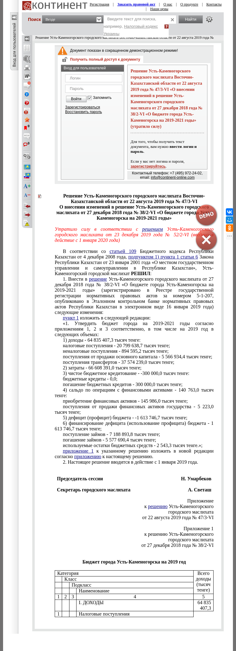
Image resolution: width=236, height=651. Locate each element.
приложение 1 (78, 451)
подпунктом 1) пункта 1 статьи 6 (163, 256)
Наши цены (159, 9)
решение (98, 279)
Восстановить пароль (83, 112)
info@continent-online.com (173, 177)
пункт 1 (71, 317)
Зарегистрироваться (82, 107)
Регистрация (99, 4)
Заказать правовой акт (136, 4)
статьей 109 (122, 251)
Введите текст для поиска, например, (131, 26)
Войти (76, 99)
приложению (87, 456)
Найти (190, 19)
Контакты (214, 4)
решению (158, 506)
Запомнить (102, 98)
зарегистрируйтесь (148, 166)
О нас (167, 4)
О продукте (189, 4)
